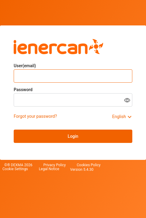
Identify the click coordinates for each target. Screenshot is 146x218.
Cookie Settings (15, 169)
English (119, 116)
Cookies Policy (88, 165)
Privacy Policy (54, 165)
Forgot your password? (35, 116)
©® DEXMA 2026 (18, 165)
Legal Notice (49, 169)
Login (73, 136)
